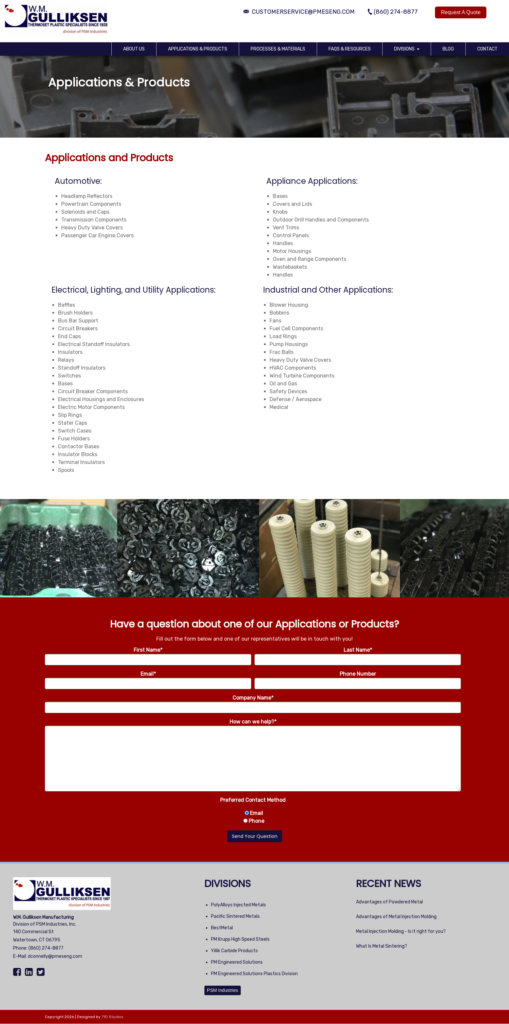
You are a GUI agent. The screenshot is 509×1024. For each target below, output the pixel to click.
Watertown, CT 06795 (36, 940)
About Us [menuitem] (134, 49)
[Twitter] (41, 972)
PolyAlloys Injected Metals (238, 905)
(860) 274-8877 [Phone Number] (396, 11)
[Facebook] (18, 972)
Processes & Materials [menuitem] (278, 49)
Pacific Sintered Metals (235, 916)
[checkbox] (253, 817)
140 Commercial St (33, 932)
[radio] (253, 813)
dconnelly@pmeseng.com (55, 956)
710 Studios (112, 1016)
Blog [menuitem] (448, 49)
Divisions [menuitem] (404, 49)
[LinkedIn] (29, 972)
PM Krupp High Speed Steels (240, 939)
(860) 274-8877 (46, 948)
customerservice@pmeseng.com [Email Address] (303, 11)
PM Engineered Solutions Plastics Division (254, 973)
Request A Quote (461, 12)
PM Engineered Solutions (237, 962)
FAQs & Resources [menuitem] (350, 49)
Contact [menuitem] (487, 49)
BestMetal (222, 928)
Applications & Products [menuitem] (197, 49)
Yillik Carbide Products (234, 951)
